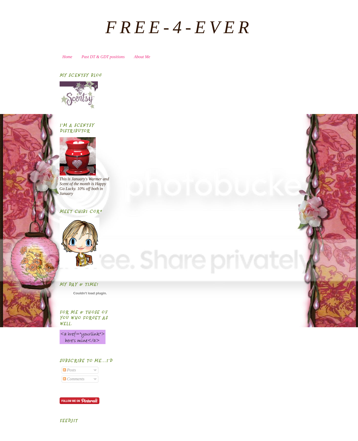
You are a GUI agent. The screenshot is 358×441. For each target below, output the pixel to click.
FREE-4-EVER (179, 27)
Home (67, 57)
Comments (74, 379)
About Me (142, 57)
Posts (69, 370)
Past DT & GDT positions (103, 57)
